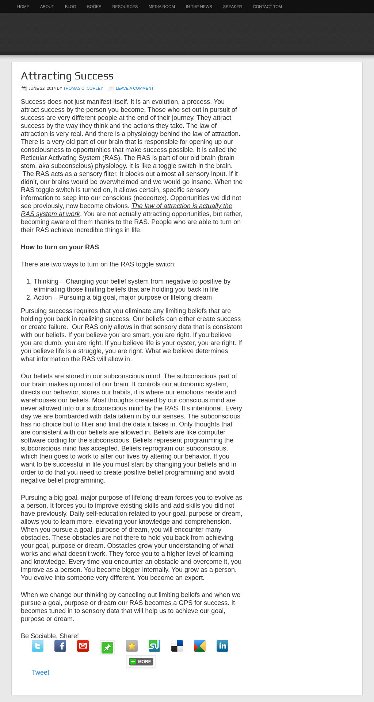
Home (23, 6)
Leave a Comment (135, 88)
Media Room (162, 6)
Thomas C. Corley (83, 88)
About (47, 6)
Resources (125, 6)
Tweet (40, 672)
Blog (70, 6)
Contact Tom (267, 6)
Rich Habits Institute (187, 34)
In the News (199, 6)
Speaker (232, 6)
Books (94, 6)
